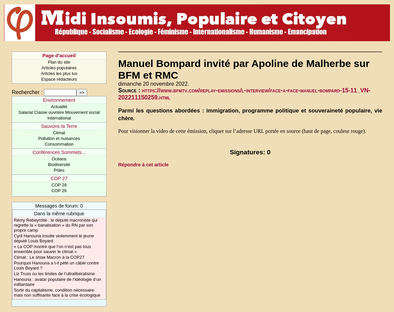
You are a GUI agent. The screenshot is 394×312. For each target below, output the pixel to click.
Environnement (59, 100)
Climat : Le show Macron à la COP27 (49, 257)
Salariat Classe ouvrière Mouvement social (59, 112)
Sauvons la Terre (59, 126)
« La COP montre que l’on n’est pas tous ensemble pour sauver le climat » (52, 249)
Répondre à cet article (143, 164)
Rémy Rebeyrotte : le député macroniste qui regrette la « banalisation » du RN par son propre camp (55, 225)
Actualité (59, 106)
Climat (59, 132)
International (59, 118)
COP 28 (59, 184)
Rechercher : (27, 92)
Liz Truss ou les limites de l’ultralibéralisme (54, 273)
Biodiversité (59, 164)
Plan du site (59, 62)
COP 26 (59, 190)
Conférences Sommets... (58, 152)
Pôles (59, 170)
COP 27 (59, 178)
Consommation (59, 144)
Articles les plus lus (59, 73)
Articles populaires (59, 67)
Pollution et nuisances (59, 138)
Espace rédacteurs (59, 79)
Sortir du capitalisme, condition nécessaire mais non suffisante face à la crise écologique (57, 293)
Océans (59, 158)
